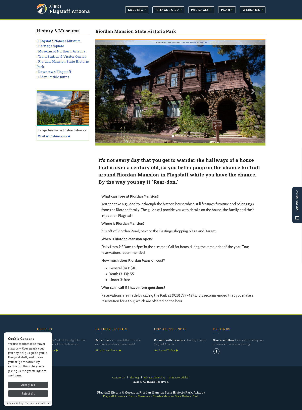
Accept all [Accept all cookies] (28, 385)
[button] (108, 91)
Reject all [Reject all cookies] (28, 394)
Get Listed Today (166, 350)
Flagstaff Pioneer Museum (59, 41)
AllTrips (55, 5)
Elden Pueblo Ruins (53, 77)
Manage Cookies (178, 377)
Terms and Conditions (38, 403)
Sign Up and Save (108, 350)
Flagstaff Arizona (70, 11)
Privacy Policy (15, 403)
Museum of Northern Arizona (61, 51)
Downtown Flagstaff (54, 72)
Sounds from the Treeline (194, 43)
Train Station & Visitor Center (62, 56)
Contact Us (118, 377)
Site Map (134, 377)
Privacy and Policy (154, 377)
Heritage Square (51, 46)
